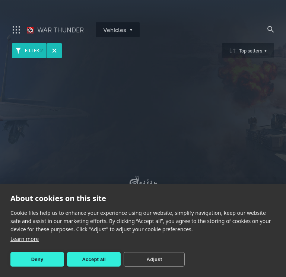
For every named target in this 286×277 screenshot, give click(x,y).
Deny (37, 259)
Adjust (154, 259)
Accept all (94, 259)
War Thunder (55, 30)
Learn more (24, 238)
